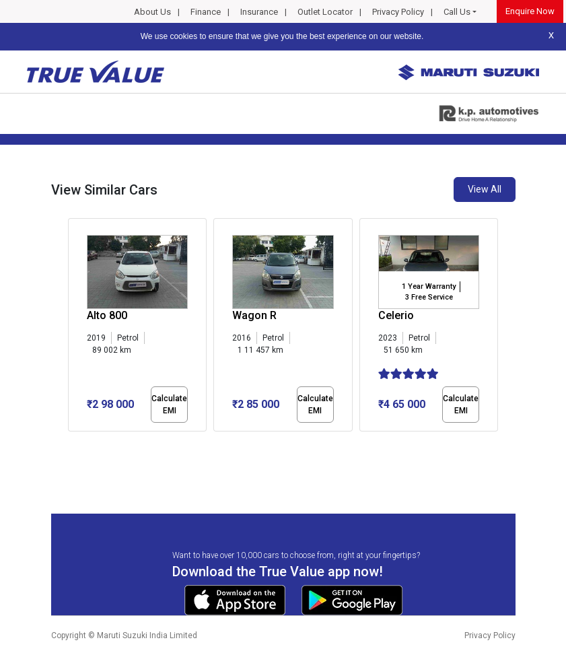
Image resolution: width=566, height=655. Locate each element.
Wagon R (254, 315)
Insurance (259, 12)
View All (484, 189)
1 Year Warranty (429, 286)
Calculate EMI (169, 404)
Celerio (396, 315)
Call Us (457, 12)
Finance (205, 12)
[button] (72, 443)
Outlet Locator (325, 12)
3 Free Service (429, 297)
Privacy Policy (398, 12)
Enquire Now (530, 11)
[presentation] (75, 327)
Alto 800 (107, 315)
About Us (152, 12)
